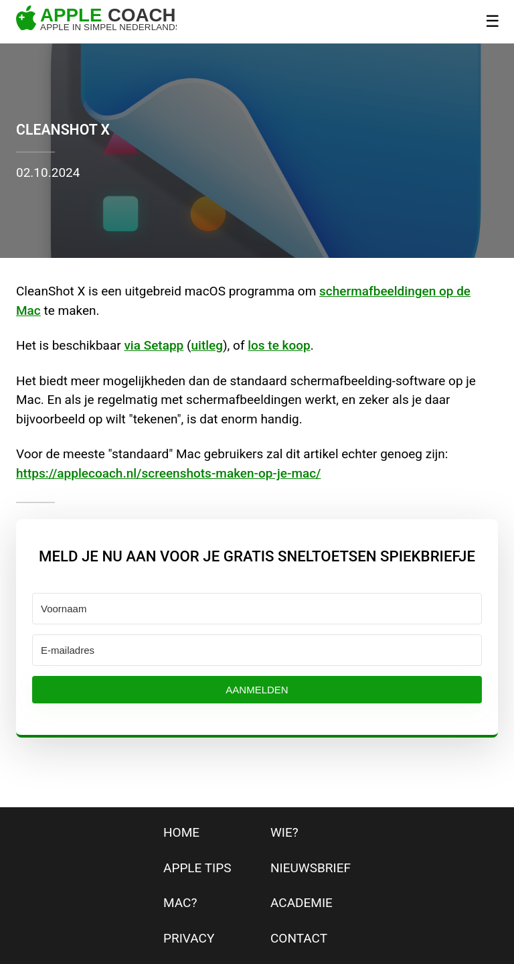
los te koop (279, 345)
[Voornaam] (257, 608)
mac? (180, 902)
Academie (301, 902)
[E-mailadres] (257, 650)
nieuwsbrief (310, 868)
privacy (188, 938)
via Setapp (153, 345)
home (181, 832)
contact (298, 938)
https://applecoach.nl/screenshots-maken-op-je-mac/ (168, 473)
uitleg (207, 345)
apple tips (197, 868)
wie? (284, 832)
